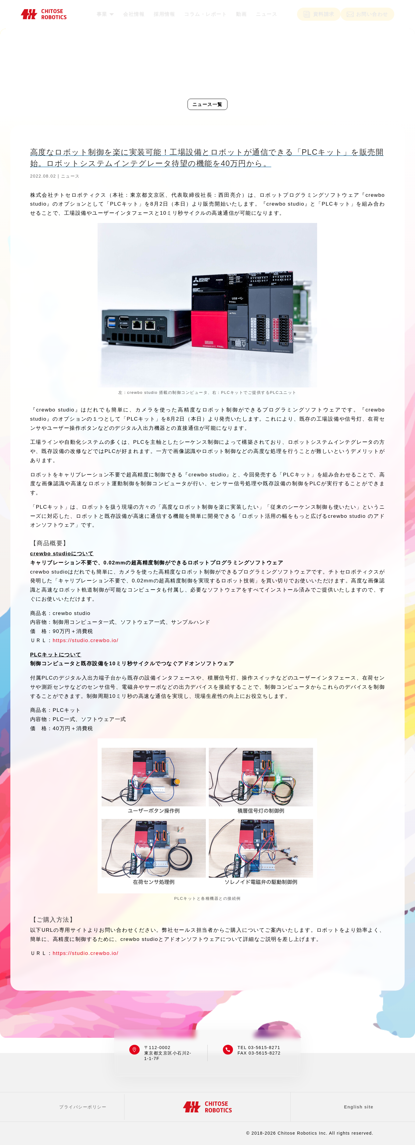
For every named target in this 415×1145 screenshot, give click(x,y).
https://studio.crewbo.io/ (86, 640)
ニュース (70, 176)
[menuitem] (105, 14)
